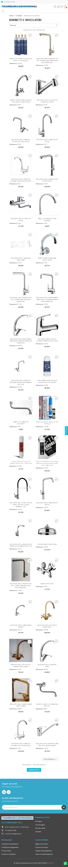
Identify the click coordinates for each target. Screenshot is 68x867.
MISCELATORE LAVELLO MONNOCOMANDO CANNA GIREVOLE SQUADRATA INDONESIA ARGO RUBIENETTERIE (47, 299)
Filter (66, 431)
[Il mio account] (58, 6)
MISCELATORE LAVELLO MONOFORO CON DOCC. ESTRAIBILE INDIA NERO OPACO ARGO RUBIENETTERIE (20, 585)
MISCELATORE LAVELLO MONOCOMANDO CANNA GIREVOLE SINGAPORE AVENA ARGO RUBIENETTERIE (21, 341)
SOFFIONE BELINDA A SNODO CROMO (47, 544)
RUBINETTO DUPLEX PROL (47, 584)
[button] (55, 6)
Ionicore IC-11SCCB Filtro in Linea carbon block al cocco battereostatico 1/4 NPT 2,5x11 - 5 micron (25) (47, 463)
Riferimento (13, 63)
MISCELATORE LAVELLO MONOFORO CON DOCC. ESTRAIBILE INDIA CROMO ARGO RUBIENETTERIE (20, 299)
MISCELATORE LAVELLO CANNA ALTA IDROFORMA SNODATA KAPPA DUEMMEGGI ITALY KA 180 (21, 382)
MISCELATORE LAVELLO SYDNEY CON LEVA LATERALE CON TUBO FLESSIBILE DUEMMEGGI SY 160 (21, 505)
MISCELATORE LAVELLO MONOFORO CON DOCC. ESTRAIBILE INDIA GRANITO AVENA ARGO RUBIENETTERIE (47, 60)
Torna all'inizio (50, 759)
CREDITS (51, 863)
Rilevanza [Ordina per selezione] (34, 25)
